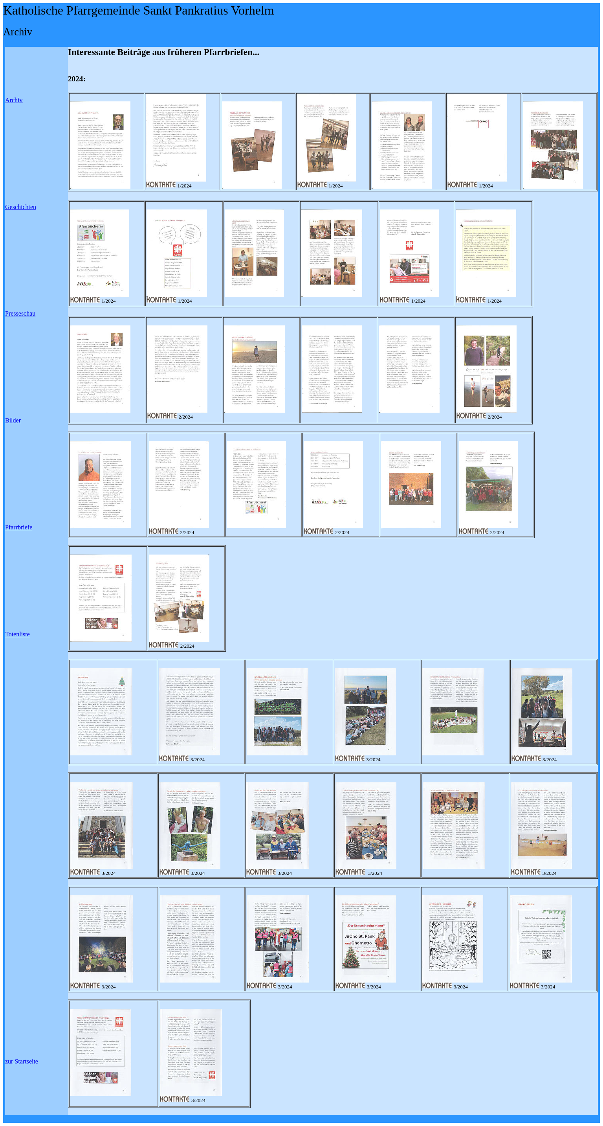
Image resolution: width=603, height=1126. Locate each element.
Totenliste (17, 634)
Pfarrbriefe (18, 527)
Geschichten (20, 207)
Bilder (13, 420)
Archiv (13, 100)
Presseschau (20, 313)
